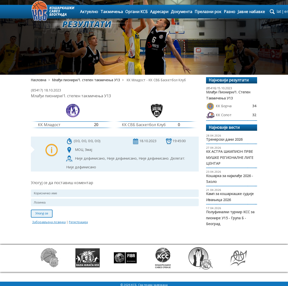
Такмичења (111, 11)
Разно (229, 11)
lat (279, 11)
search (272, 11)
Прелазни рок (208, 11)
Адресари (159, 11)
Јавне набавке (251, 11)
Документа (181, 11)
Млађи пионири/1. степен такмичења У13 (86, 80)
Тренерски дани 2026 (224, 139)
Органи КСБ (136, 11)
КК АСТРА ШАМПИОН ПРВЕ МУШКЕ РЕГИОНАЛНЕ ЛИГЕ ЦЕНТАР (229, 157)
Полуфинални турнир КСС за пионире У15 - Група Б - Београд (230, 218)
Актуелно (89, 11)
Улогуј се (41, 213)
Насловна (38, 80)
